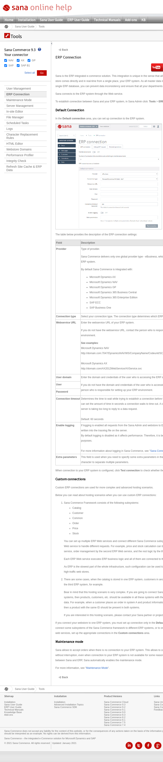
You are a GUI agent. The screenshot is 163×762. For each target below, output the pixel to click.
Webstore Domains (19, 149)
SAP (11, 65)
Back (65, 50)
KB (143, 20)
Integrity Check (16, 161)
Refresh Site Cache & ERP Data (24, 168)
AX (22, 60)
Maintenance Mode (19, 100)
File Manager (15, 117)
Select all (29, 72)
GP (33, 60)
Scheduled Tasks (17, 123)
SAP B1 (25, 65)
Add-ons (131, 20)
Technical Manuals (107, 20)
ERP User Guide (78, 20)
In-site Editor (14, 111)
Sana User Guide (51, 20)
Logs (9, 128)
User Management (18, 88)
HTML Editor (14, 143)
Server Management (19, 105)
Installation (26, 20)
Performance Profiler (20, 155)
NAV (11, 60)
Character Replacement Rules (22, 136)
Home (8, 20)
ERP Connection (18, 94)
